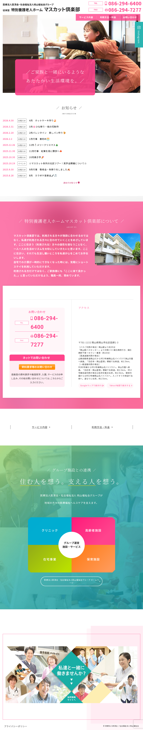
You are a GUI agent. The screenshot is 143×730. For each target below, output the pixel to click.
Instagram (139, 36)
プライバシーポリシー (15, 723)
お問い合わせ (130, 17)
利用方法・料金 (108, 17)
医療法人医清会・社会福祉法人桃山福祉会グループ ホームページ (71, 580)
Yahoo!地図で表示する (120, 385)
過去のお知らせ (70, 182)
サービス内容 (86, 17)
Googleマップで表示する (92, 385)
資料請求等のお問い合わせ (37, 367)
